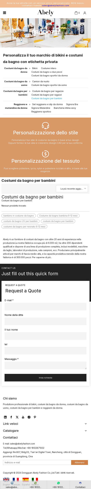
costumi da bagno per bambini (58, 221)
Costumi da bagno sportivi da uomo (49, 85)
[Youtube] (23, 417)
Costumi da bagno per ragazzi (46, 94)
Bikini (34, 68)
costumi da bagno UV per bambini (20, 221)
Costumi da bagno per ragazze (48, 91)
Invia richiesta (45, 377)
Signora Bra (72, 104)
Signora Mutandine (40, 108)
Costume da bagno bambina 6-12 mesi (58, 215)
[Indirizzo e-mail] (36, 462)
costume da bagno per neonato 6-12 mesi (24, 226)
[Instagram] (29, 417)
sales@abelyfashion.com (55, 5)
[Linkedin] (5, 417)
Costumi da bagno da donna (15, 70)
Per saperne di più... (42, 257)
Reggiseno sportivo (41, 111)
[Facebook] (11, 417)
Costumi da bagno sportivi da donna (49, 75)
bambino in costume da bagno (18, 215)
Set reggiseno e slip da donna (47, 104)
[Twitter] (17, 417)
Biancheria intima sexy (65, 108)
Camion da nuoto (40, 81)
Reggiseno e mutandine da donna (16, 106)
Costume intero (48, 68)
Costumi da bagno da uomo (15, 83)
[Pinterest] (35, 417)
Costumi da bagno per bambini (15, 93)
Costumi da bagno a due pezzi (46, 72)
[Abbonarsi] (79, 462)
